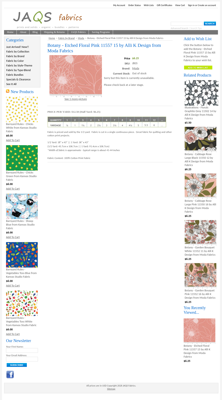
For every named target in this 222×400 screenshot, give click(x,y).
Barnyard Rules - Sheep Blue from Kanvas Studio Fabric (20, 224)
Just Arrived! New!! (17, 47)
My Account (119, 5)
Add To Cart (13, 140)
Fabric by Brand (15, 56)
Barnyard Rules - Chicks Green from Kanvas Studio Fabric (21, 176)
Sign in (191, 5)
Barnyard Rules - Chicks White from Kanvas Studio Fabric (21, 127)
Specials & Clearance (18, 79)
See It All (11, 84)
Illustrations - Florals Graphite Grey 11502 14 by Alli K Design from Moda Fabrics (200, 113)
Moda (81, 38)
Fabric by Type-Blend (18, 70)
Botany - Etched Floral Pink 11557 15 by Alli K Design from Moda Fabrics (197, 351)
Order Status (134, 5)
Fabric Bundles (14, 75)
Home (52, 38)
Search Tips (196, 28)
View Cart (180, 5)
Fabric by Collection (17, 51)
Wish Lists (149, 5)
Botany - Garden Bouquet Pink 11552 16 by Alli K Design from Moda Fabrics (200, 294)
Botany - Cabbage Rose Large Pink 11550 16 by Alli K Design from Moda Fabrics (200, 206)
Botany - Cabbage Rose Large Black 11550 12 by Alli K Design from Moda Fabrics (199, 159)
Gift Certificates (164, 5)
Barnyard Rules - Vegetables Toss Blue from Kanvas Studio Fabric (21, 273)
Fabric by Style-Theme (19, 65)
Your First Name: (15, 346)
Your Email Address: (16, 355)
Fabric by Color (15, 61)
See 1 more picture (76, 99)
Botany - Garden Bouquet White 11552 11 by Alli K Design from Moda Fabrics (200, 251)
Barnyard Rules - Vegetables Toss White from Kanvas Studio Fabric (21, 321)
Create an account (207, 5)
